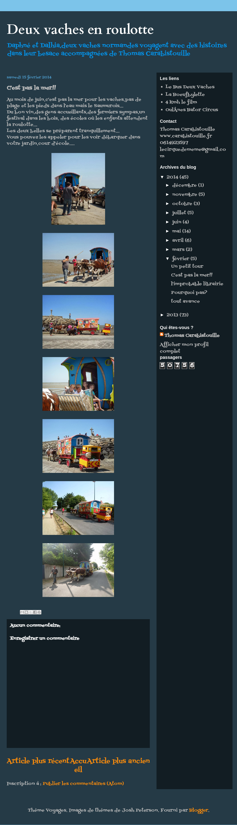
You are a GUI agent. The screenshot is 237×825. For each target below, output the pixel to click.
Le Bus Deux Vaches (189, 87)
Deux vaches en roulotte (80, 30)
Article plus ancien (118, 761)
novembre (185, 194)
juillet (179, 213)
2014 (173, 177)
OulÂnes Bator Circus (191, 110)
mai (177, 231)
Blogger (198, 810)
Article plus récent (38, 761)
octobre (183, 203)
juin (177, 222)
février (181, 259)
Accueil (78, 765)
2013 (173, 315)
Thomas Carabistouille (192, 335)
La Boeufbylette (185, 94)
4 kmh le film (181, 102)
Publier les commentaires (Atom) (83, 783)
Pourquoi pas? (189, 292)
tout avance (185, 301)
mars (179, 249)
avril (178, 240)
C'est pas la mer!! (191, 275)
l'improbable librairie (197, 284)
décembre (185, 185)
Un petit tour (187, 266)
